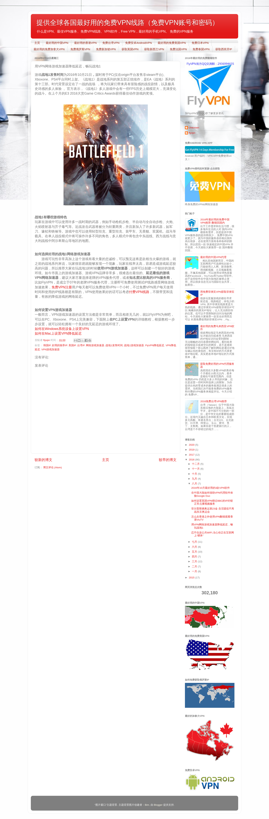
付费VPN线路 (139, 292)
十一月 (196, 468)
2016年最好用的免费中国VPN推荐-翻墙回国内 (214, 221)
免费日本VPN (200, 42)
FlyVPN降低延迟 (154, 345)
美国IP (72, 345)
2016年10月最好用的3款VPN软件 (210, 487)
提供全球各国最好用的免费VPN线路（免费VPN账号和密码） (127, 22)
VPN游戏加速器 (50, 349)
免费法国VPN (178, 49)
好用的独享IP (59, 345)
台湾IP (80, 345)
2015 (192, 577)
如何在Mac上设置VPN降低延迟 (58, 333)
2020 (192, 444)
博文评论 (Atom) (52, 467)
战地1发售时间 (114, 345)
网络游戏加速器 (95, 345)
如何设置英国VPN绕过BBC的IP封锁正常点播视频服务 (212, 502)
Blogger (158, 804)
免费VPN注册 (62, 287)
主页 (37, 42)
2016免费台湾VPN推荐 (213, 401)
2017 (192, 454)
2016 (192, 459)
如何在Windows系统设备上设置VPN (62, 329)
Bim (147, 804)
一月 (195, 571)
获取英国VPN (130, 49)
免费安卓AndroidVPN (138, 42)
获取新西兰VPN (154, 49)
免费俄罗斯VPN (80, 49)
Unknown (194, 127)
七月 (195, 541)
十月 (195, 473)
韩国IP (47, 345)
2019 (192, 449)
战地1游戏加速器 (134, 345)
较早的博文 (168, 460)
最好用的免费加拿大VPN (49, 49)
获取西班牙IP (223, 49)
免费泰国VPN (201, 49)
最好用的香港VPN (85, 42)
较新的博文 (43, 460)
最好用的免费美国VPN (172, 42)
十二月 (196, 463)
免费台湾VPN (110, 42)
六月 (195, 546)
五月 (195, 551)
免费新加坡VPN (106, 49)
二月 (195, 566)
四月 (195, 556)
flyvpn (192, 132)
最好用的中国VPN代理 (213, 257)
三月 (195, 561)
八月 (195, 483)
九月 (195, 478)
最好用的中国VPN (57, 42)
